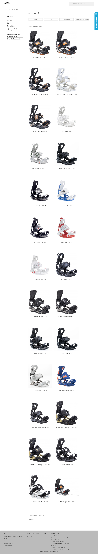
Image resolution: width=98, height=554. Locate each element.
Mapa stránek (8, 546)
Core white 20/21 (66, 131)
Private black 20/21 (67, 279)
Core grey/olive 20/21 (39, 168)
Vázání (9, 20)
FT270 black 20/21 (40, 205)
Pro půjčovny (11, 26)
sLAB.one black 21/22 (40, 316)
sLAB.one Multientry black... (66, 316)
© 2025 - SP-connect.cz (49, 551)
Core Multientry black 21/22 (66, 168)
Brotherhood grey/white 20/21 (67, 94)
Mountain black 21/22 (40, 57)
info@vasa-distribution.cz (60, 549)
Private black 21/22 (40, 353)
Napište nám (8, 543)
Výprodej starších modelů (82, 19)
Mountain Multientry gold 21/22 (40, 465)
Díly (8, 23)
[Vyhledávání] (81, 4)
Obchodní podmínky (11, 541)
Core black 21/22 (66, 353)
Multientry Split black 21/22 (66, 502)
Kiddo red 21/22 (66, 242)
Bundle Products (14, 39)
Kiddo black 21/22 (40, 242)
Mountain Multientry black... (66, 57)
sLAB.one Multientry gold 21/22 (66, 427)
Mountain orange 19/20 (66, 390)
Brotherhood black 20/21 (40, 94)
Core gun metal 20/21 (40, 390)
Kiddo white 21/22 (40, 279)
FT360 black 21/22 (67, 465)
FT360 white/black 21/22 (40, 502)
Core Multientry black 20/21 (40, 427)
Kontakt (30, 536)
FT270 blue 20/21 (66, 205)
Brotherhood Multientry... (39, 131)
